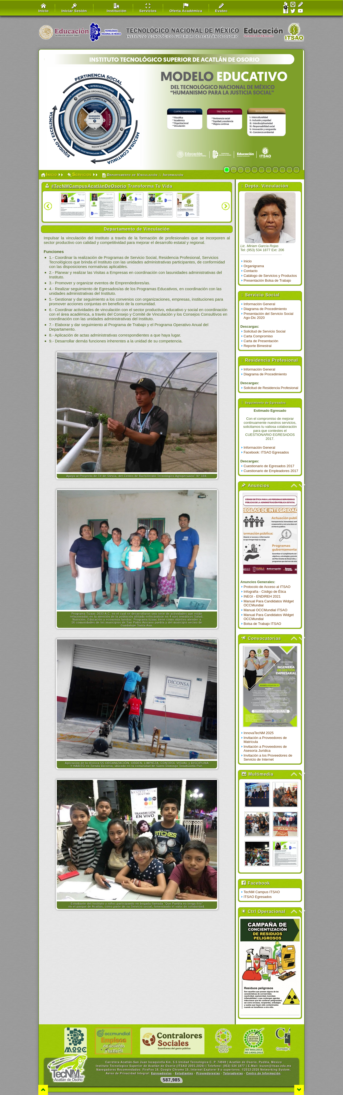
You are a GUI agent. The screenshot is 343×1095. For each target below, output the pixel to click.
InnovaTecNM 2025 (259, 733)
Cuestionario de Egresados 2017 (269, 466)
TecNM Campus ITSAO (262, 892)
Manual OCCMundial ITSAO (265, 610)
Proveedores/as (208, 1073)
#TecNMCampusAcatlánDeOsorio (88, 186)
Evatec (221, 8)
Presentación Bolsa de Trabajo (267, 280)
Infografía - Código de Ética (265, 592)
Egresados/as (161, 1073)
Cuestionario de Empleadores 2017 (271, 471)
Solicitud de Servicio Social (264, 331)
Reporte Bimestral (257, 346)
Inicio (43, 8)
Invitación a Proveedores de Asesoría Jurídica (265, 749)
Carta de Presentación (261, 341)
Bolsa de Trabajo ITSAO (262, 624)
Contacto (251, 271)
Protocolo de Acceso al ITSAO (267, 587)
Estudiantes (184, 1073)
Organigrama (254, 266)
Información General (259, 304)
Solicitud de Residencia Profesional (271, 388)
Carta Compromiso (258, 336)
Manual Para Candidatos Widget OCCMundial (269, 603)
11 (296, 169)
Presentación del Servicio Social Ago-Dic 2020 (268, 316)
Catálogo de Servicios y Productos (270, 276)
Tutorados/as (233, 1073)
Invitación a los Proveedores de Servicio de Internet (268, 757)
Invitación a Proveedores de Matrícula (265, 740)
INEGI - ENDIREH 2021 (262, 596)
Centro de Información (263, 1073)
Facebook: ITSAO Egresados (266, 452)
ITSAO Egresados (258, 897)
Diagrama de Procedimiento (265, 309)
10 (289, 169)
